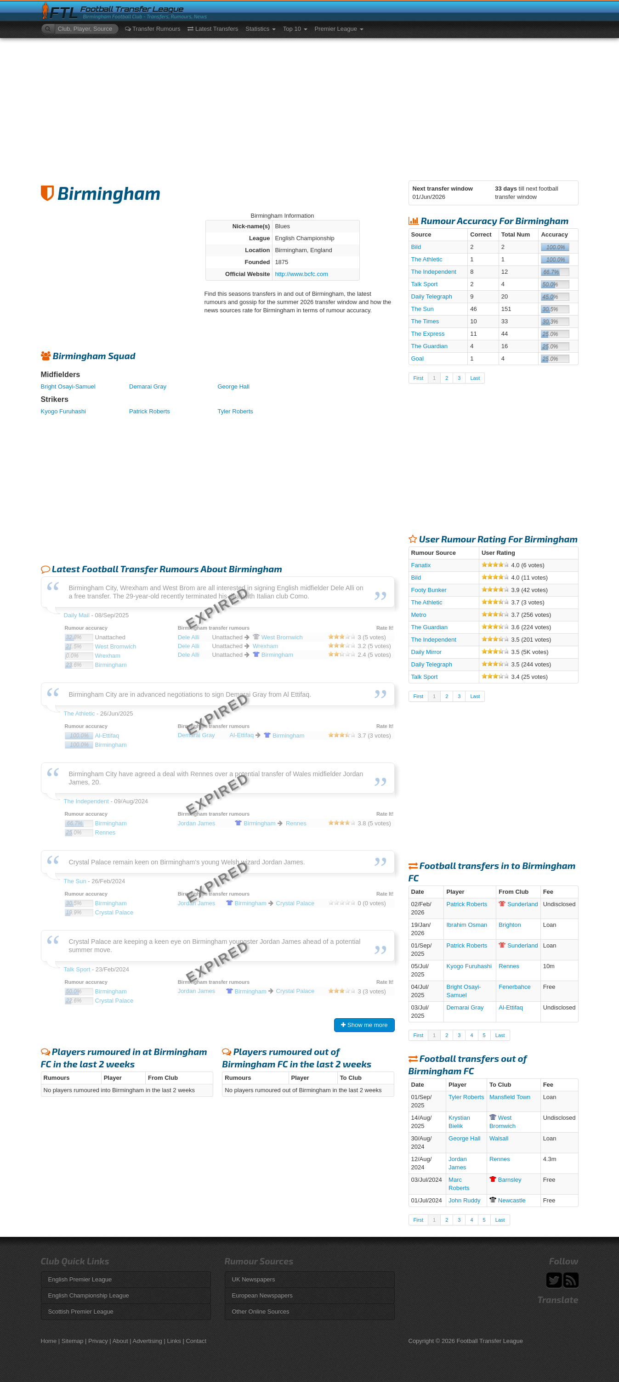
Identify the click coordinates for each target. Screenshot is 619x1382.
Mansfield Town (509, 1097)
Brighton (510, 924)
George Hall (234, 386)
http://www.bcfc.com (301, 274)
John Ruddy (464, 1200)
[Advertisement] (310, 107)
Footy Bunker (429, 590)
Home (49, 1340)
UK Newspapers (253, 1279)
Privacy (98, 1340)
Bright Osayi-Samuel (68, 386)
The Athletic (427, 259)
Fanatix (421, 565)
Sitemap (73, 1340)
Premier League (339, 28)
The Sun (422, 308)
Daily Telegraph (431, 296)
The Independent (433, 271)
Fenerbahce (514, 986)
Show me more (364, 1024)
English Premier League (80, 1279)
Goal (417, 358)
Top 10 (295, 28)
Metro (418, 614)
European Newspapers (262, 1295)
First (418, 378)
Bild (416, 246)
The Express (428, 333)
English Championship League (88, 1295)
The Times (425, 321)
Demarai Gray (147, 386)
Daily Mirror (426, 652)
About (120, 1340)
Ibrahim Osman (466, 924)
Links (174, 1340)
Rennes (509, 966)
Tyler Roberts (235, 411)
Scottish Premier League (81, 1311)
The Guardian (429, 346)
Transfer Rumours (153, 28)
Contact (196, 1340)
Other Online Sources (261, 1311)
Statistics (260, 28)
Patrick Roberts (149, 411)
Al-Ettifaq (511, 1007)
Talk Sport (424, 284)
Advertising (147, 1340)
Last (475, 378)
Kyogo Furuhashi (63, 411)
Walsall (498, 1138)
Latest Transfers (212, 28)
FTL (64, 13)
